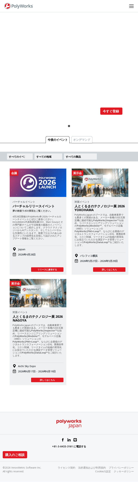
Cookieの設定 (103, 471)
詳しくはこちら (109, 269)
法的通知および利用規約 (92, 467)
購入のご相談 (15, 455)
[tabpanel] (69, 69)
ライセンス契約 (66, 467)
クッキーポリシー (124, 471)
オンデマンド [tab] (81, 140)
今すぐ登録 (111, 111)
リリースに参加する (47, 269)
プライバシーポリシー (121, 467)
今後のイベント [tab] (58, 140)
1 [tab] (69, 126)
